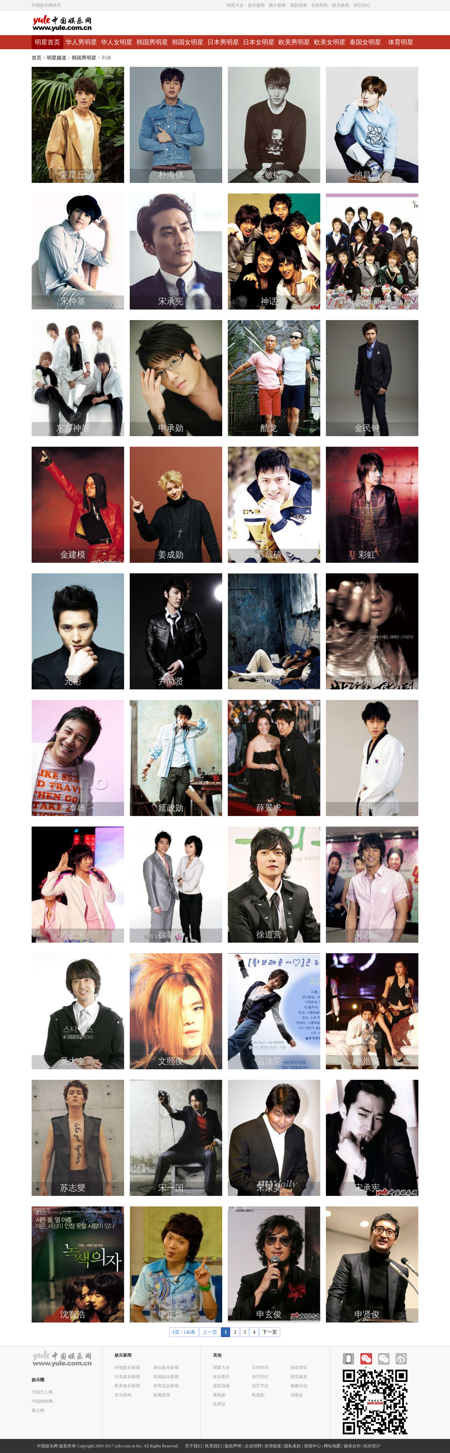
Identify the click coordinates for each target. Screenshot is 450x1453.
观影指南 (298, 5)
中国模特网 (42, 1401)
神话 (269, 301)
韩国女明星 (188, 42)
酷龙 (269, 428)
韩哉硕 (269, 554)
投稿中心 (312, 1446)
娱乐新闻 (256, 5)
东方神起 (73, 428)
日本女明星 (259, 42)
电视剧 (258, 1395)
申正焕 (171, 1314)
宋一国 (171, 1187)
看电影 (219, 1395)
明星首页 (47, 42)
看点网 (38, 1410)
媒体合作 (352, 1446)
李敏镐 (269, 174)
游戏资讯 (298, 1367)
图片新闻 (277, 5)
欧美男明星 (294, 42)
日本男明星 (223, 42)
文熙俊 (171, 1061)
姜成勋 (171, 554)
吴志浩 (367, 934)
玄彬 (367, 807)
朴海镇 (171, 174)
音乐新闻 (123, 1395)
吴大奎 (72, 1061)
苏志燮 (72, 1187)
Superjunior (367, 301)
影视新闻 (161, 1395)
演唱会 (296, 1395)
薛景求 (269, 807)
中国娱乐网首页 (46, 5)
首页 (36, 57)
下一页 (269, 1332)
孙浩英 (367, 1061)
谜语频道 (298, 1376)
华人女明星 (117, 42)
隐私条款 (292, 1446)
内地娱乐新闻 (127, 1367)
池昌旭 (367, 174)
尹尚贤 (171, 681)
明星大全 (235, 5)
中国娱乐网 (47, 1446)
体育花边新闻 (166, 1385)
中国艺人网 (42, 1392)
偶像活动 (298, 1385)
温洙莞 (269, 1061)
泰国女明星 (365, 42)
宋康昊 (269, 1187)
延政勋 (171, 807)
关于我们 (193, 1446)
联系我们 (213, 1446)
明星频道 (56, 57)
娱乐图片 (221, 1376)
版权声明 (233, 1446)
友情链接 (272, 1446)
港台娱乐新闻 (166, 1367)
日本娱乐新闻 (127, 1376)
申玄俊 (269, 1314)
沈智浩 (72, 1314)
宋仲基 (72, 301)
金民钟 (367, 428)
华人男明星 (81, 42)
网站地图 (332, 1446)
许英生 (72, 934)
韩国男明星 (152, 42)
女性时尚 (319, 5)
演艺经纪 (361, 5)
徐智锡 (171, 934)
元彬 (72, 681)
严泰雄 (72, 807)
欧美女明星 (330, 42)
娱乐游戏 (340, 5)
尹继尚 (269, 681)
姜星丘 (72, 174)
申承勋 (171, 428)
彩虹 (367, 554)
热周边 (219, 1404)
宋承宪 (171, 301)
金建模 (72, 554)
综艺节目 (260, 1385)
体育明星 (400, 42)
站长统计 (372, 1446)
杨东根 (367, 681)
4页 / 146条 (184, 1332)
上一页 (209, 1332)
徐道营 (269, 934)
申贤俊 (367, 1314)
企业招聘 (253, 1446)
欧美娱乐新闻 (127, 1385)
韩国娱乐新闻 (166, 1376)
